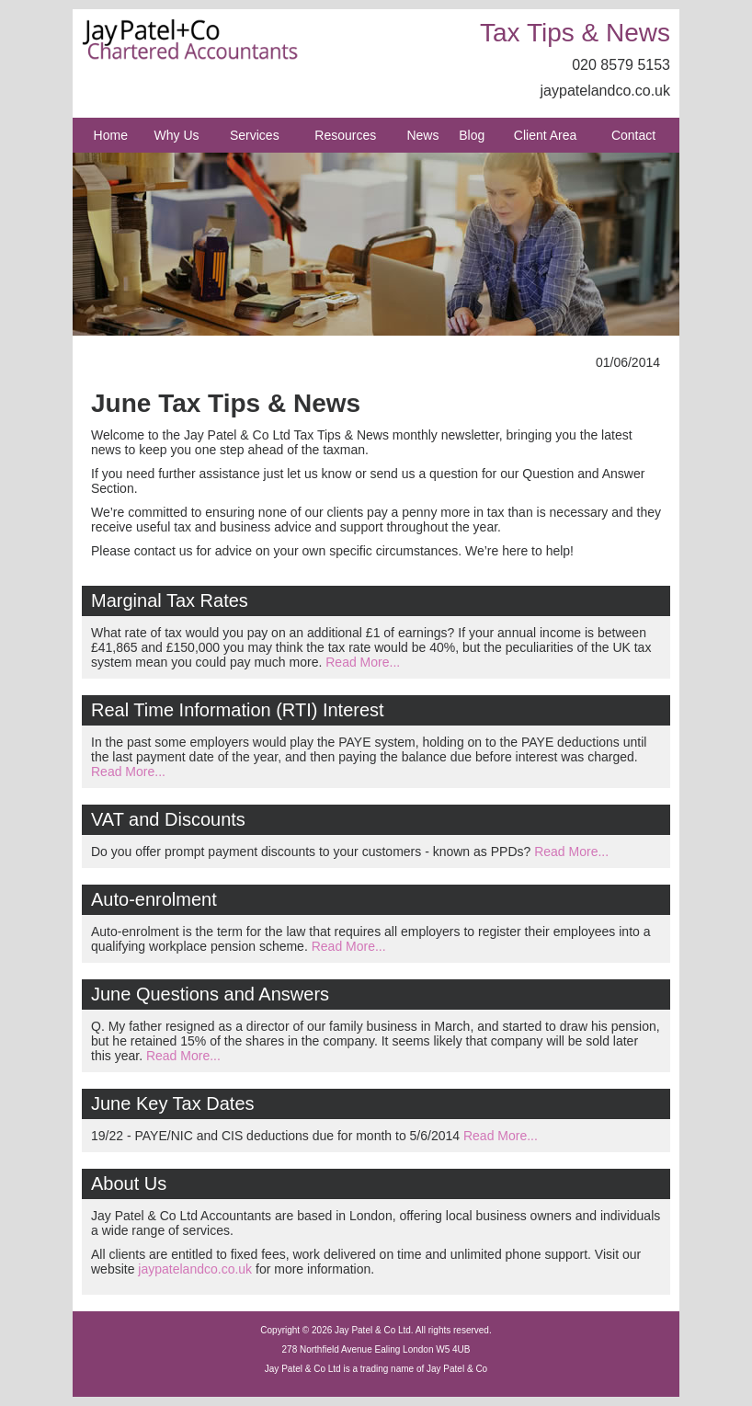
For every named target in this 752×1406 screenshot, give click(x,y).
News (422, 135)
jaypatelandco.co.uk (605, 90)
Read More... (362, 662)
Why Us (176, 135)
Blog (471, 135)
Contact (633, 135)
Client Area (545, 135)
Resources (345, 135)
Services (254, 135)
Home (111, 135)
